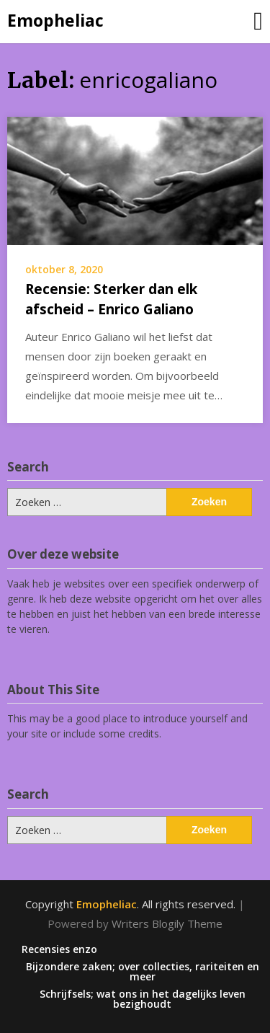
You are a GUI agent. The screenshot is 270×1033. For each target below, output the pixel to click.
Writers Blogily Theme (167, 923)
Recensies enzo (59, 949)
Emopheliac (55, 20)
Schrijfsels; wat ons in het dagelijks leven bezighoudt (143, 999)
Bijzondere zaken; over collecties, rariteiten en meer (142, 972)
